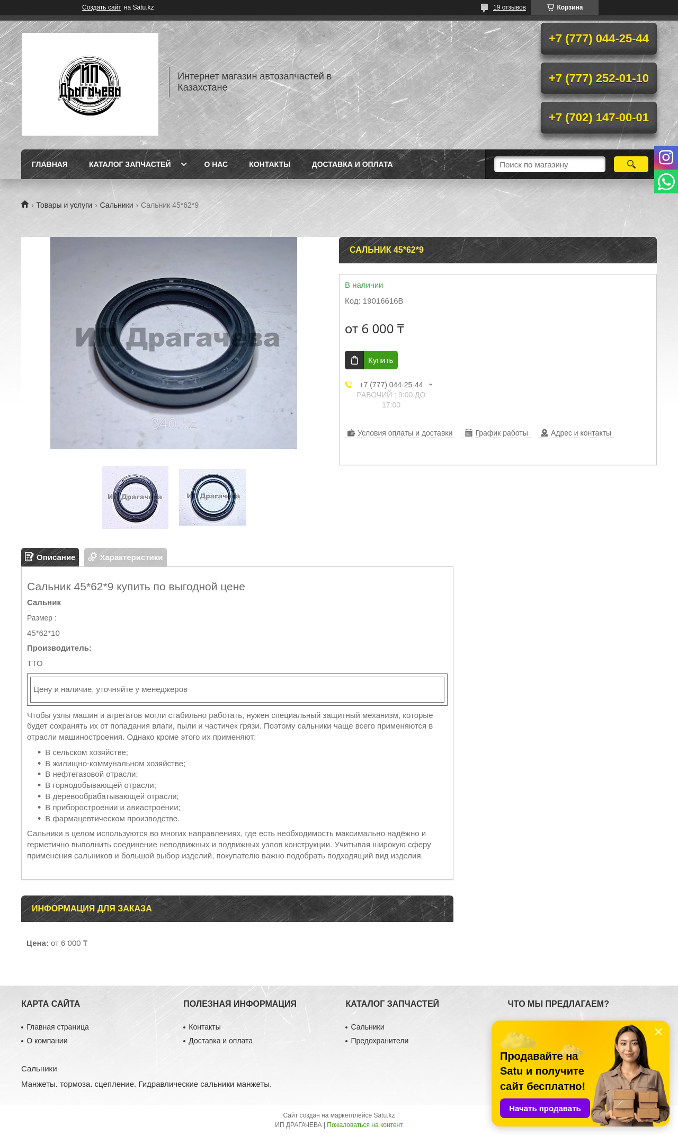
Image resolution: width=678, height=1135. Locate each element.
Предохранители (379, 1040)
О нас (216, 164)
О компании (46, 1040)
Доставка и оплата (352, 164)
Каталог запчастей (130, 164)
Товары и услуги (64, 205)
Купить (380, 360)
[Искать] (631, 164)
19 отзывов (509, 7)
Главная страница (57, 1027)
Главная (50, 164)
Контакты (269, 164)
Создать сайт (101, 7)
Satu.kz (384, 1115)
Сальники (116, 205)
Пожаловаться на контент (365, 1125)
